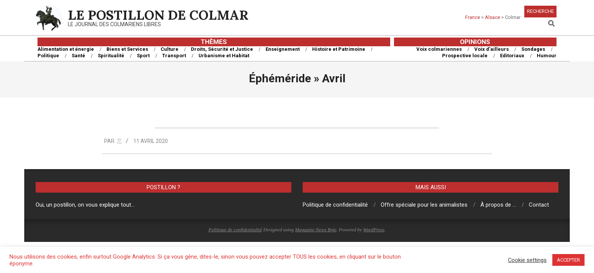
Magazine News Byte (315, 229)
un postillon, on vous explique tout (88, 204)
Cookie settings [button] (527, 260)
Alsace (492, 17)
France (472, 17)
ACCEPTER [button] (568, 260)
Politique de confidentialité (235, 229)
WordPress (374, 229)
